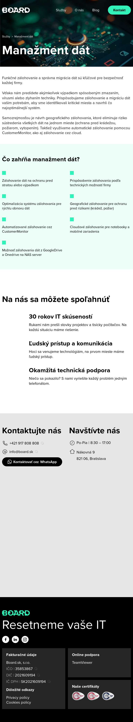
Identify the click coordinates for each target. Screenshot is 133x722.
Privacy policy (17, 697)
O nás (79, 10)
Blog (95, 10)
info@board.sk (17, 452)
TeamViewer (82, 662)
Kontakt (119, 10)
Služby (61, 10)
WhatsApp (32, 461)
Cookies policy (18, 702)
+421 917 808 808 (20, 443)
